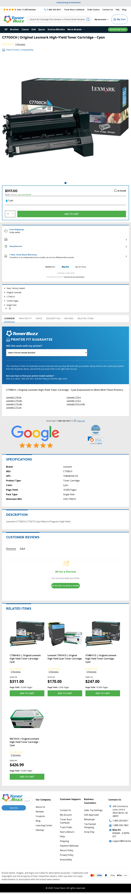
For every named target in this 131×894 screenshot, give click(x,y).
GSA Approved (91, 814)
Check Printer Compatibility (17, 49)
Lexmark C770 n (74, 397)
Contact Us (107, 10)
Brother (14, 29)
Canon (25, 29)
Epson (41, 29)
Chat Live (79, 421)
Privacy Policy (66, 854)
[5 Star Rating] (19, 9)
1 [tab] (65, 183)
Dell (33, 29)
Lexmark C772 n (74, 400)
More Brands (75, 29)
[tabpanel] (65, 117)
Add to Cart (27, 693)
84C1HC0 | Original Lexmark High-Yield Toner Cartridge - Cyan (25, 742)
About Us (40, 806)
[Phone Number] (53, 10)
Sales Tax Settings (93, 810)
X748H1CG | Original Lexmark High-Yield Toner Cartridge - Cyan (100, 658)
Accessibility (66, 859)
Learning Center (44, 825)
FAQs (62, 836)
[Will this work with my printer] (46, 352)
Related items (85, 318)
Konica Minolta (56, 29)
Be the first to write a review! (65, 585)
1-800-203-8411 (120, 820)
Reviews (68, 318)
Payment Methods (69, 845)
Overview (9, 318)
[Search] (59, 19)
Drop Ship (89, 831)
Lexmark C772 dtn (14, 404)
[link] (95, 440)
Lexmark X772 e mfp (76, 404)
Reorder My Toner (118, 29)
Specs (39, 318)
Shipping (64, 841)
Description (53, 318)
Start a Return (67, 831)
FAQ (117, 10)
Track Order (66, 827)
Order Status (93, 10)
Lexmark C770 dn (13, 397)
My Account (102, 19)
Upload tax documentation (74, 277)
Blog (124, 10)
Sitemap (40, 830)
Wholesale (89, 819)
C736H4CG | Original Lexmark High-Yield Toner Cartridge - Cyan (25, 658)
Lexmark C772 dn (13, 407)
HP (6, 29)
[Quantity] (10, 214)
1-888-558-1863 (120, 825)
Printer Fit (25, 318)
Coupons (40, 816)
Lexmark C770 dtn (14, 400)
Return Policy (66, 850)
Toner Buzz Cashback (74, 10)
